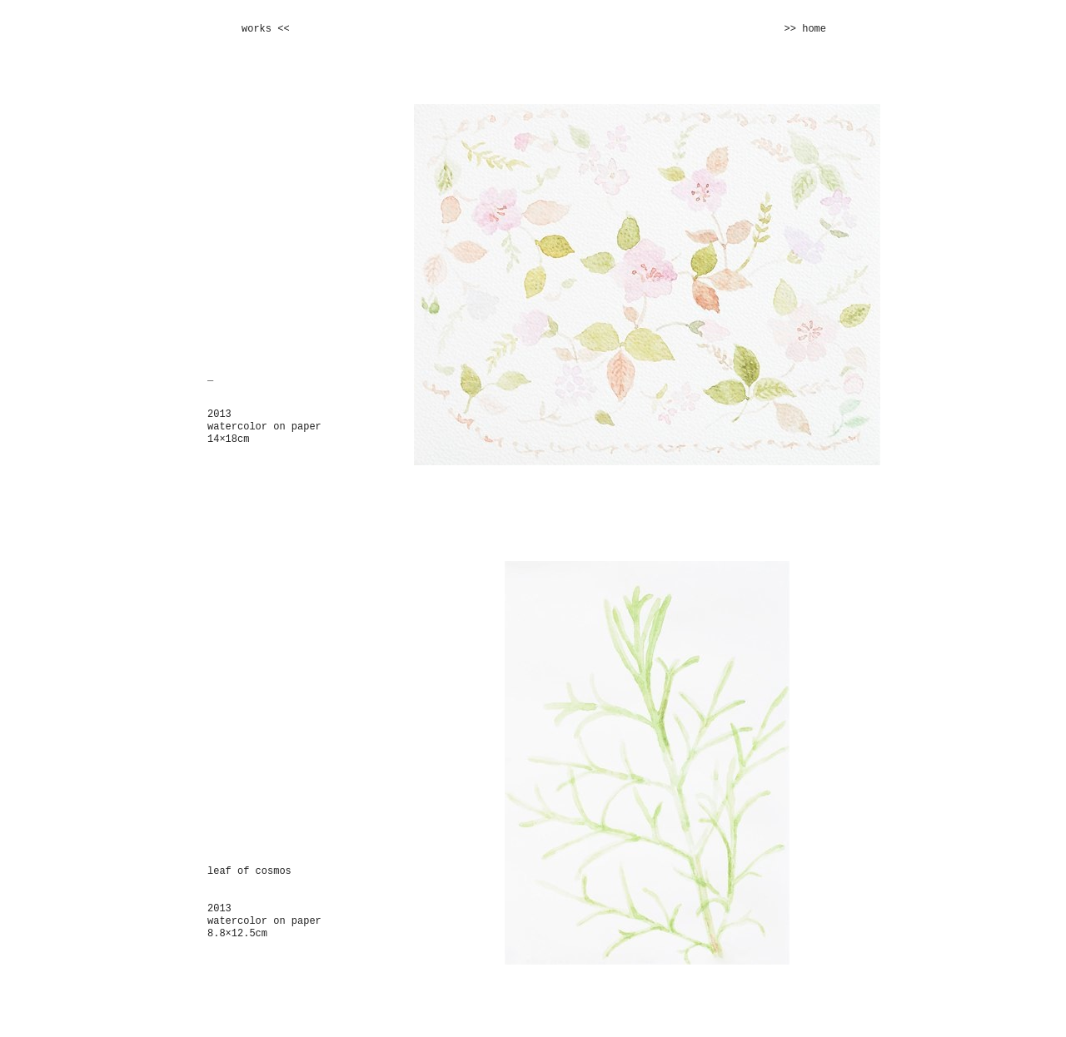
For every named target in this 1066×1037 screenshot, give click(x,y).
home (814, 29)
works (256, 29)
